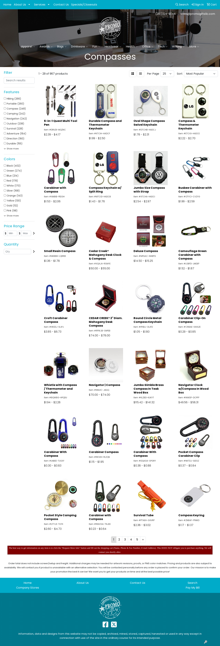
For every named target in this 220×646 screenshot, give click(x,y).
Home (7, 5)
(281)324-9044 (165, 14)
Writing (178, 47)
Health (132, 47)
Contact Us (61, 5)
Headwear (112, 47)
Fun (96, 47)
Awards (46, 47)
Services (39, 5)
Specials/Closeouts (84, 5)
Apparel (28, 47)
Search (192, 583)
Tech (163, 47)
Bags (62, 47)
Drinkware (79, 47)
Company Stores (27, 588)
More (194, 47)
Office (147, 47)
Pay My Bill (193, 588)
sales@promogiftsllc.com (197, 14)
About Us (20, 5)
